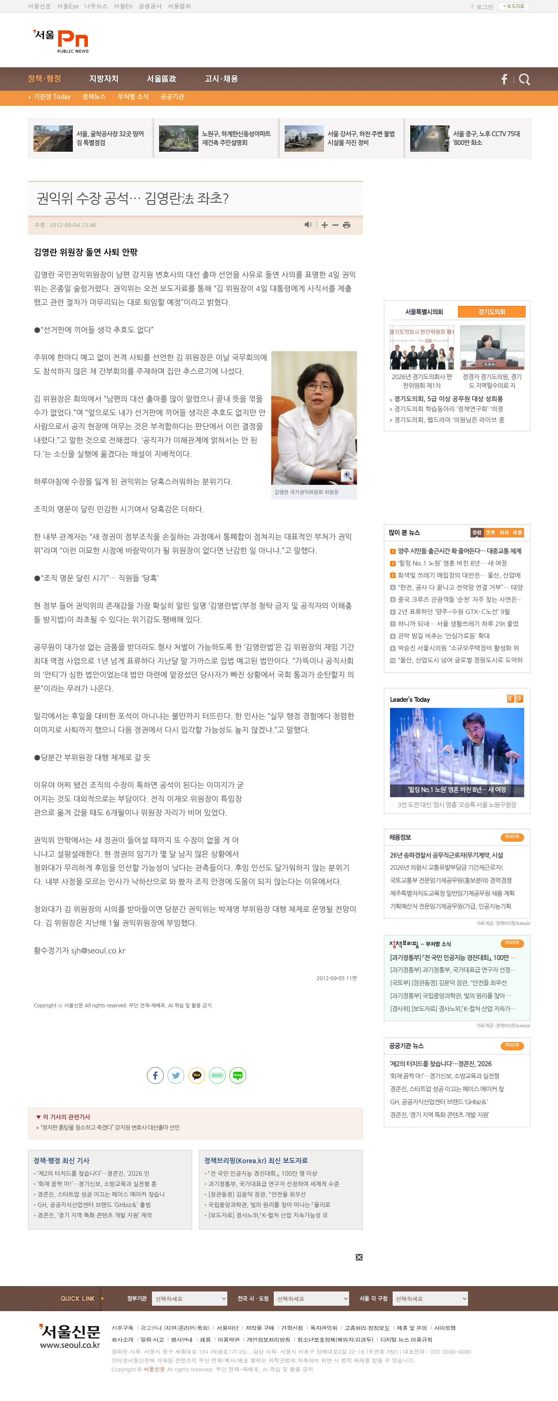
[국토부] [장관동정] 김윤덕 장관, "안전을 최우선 (448, 983)
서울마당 (227, 1328)
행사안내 (182, 1339)
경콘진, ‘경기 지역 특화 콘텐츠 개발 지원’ (439, 1115)
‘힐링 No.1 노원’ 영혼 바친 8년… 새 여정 (452, 563)
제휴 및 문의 (412, 1328)
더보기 (512, 837)
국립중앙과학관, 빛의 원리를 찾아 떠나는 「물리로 (269, 1205)
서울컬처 (179, 6)
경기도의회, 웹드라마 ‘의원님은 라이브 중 (449, 420)
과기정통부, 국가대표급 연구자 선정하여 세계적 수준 (273, 1184)
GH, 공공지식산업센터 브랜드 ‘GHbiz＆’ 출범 (94, 1205)
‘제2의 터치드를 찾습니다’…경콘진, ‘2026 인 (94, 1174)
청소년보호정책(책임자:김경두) (335, 1339)
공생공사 (150, 6)
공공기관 (172, 97)
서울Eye (68, 6)
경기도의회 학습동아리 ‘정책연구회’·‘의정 (449, 409)
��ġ (490, 532)
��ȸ (517, 532)
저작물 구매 (259, 1328)
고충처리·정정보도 (367, 1328)
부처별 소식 (133, 97)
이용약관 (228, 1339)
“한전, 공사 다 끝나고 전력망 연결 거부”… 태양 (460, 587)
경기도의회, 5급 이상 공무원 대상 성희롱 (448, 399)
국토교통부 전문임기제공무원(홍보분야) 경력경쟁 (451, 880)
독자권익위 (323, 1328)
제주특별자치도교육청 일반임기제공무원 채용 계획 (452, 893)
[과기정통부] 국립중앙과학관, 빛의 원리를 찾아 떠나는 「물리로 (466, 996)
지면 (170, 1328)
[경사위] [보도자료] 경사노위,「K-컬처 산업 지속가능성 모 (459, 1009)
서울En (123, 6)
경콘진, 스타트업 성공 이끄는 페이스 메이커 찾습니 (101, 1194)
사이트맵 (445, 1328)
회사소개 (123, 1339)
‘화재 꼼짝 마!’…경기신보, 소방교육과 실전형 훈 (97, 1184)
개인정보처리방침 (268, 1339)
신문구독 (123, 1328)
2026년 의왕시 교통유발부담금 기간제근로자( (446, 867)
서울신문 (39, 6)
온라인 (186, 1328)
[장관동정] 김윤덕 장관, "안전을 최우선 (257, 1194)
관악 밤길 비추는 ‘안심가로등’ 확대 (444, 636)
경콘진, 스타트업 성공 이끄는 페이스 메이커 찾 (447, 1089)
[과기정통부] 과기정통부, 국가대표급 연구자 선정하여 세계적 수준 (470, 970)
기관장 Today (52, 97)
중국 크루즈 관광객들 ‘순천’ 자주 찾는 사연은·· (459, 599)
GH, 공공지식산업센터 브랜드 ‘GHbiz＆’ (439, 1102)
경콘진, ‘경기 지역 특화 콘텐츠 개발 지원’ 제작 (95, 1215)
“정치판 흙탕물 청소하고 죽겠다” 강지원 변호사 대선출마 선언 (110, 1128)
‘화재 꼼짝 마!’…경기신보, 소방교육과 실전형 (444, 1076)
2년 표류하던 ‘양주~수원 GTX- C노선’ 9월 (454, 612)
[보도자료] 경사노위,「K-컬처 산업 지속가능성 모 (268, 1215)
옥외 (202, 1328)
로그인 (485, 7)
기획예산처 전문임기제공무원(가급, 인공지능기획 (451, 906)
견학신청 (292, 1328)
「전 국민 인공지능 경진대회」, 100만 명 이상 (262, 1174)
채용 (205, 1339)
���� (477, 532)
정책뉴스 (94, 97)
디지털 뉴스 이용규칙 (406, 1339)
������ (512, 1046)
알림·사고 (152, 1339)
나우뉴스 (96, 6)
